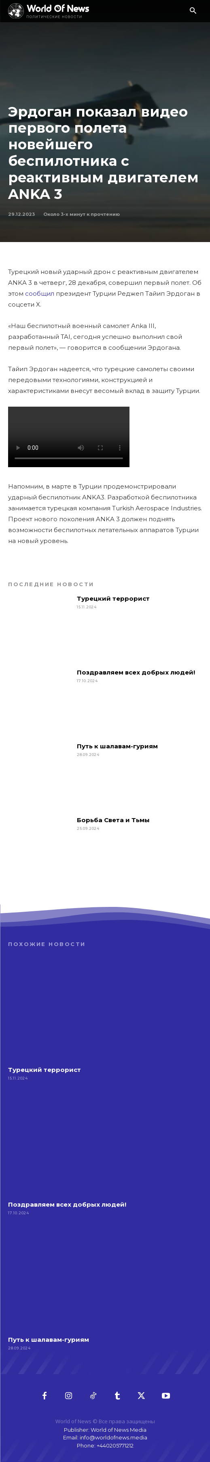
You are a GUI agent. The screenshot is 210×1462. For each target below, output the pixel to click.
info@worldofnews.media (113, 1437)
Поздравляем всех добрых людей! (136, 672)
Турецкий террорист (114, 598)
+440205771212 (115, 1445)
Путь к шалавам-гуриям (117, 746)
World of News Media (118, 1429)
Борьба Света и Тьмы (113, 820)
